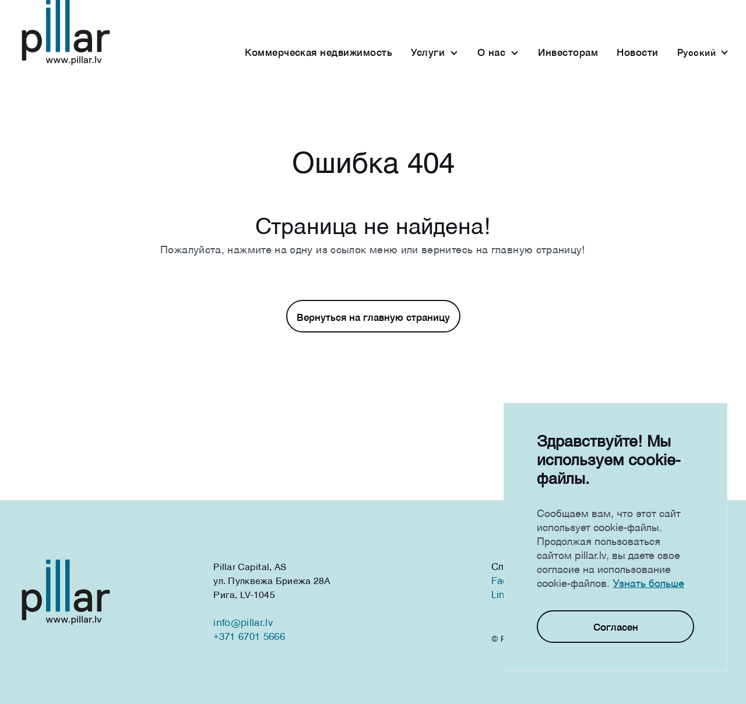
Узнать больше (648, 582)
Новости (637, 52)
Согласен (615, 627)
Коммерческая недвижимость (318, 52)
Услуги (428, 52)
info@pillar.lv (242, 622)
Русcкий (696, 52)
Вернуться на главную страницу (373, 317)
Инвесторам (568, 52)
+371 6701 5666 (248, 636)
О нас (491, 52)
